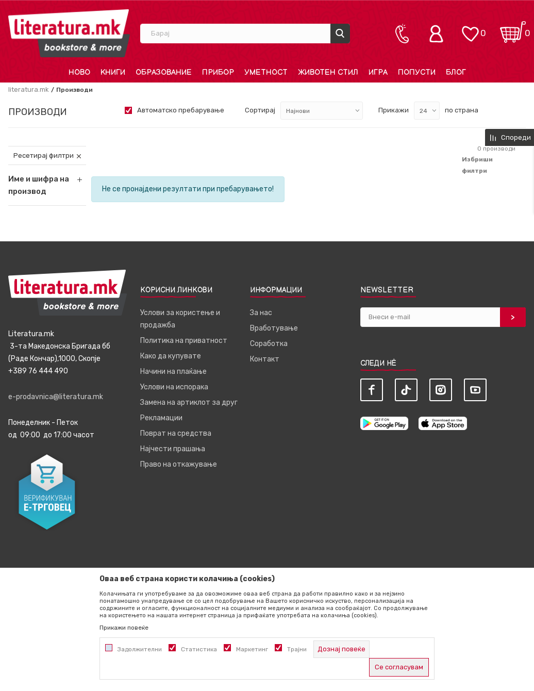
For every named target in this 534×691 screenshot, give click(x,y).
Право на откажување (178, 464)
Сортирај (260, 110)
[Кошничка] (513, 28)
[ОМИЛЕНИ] (470, 28)
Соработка (269, 343)
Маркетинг (252, 649)
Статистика (199, 649)
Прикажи (393, 110)
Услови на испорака (174, 387)
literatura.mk (28, 89)
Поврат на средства (175, 433)
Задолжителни (140, 649)
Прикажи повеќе (123, 627)
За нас (261, 312)
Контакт (264, 359)
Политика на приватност (183, 340)
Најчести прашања (172, 449)
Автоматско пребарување (180, 110)
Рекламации (161, 418)
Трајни (297, 649)
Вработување (274, 328)
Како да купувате (170, 356)
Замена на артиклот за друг (189, 402)
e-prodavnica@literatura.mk (55, 396)
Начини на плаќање (173, 371)
